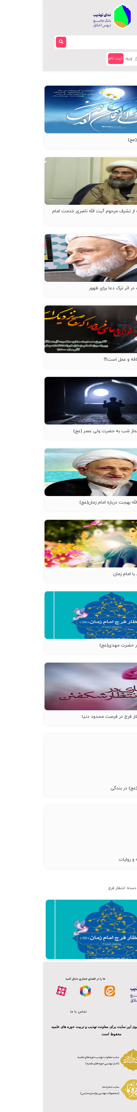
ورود (89, 58)
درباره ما (101, 1011)
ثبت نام (72, 58)
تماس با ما (35, 1011)
